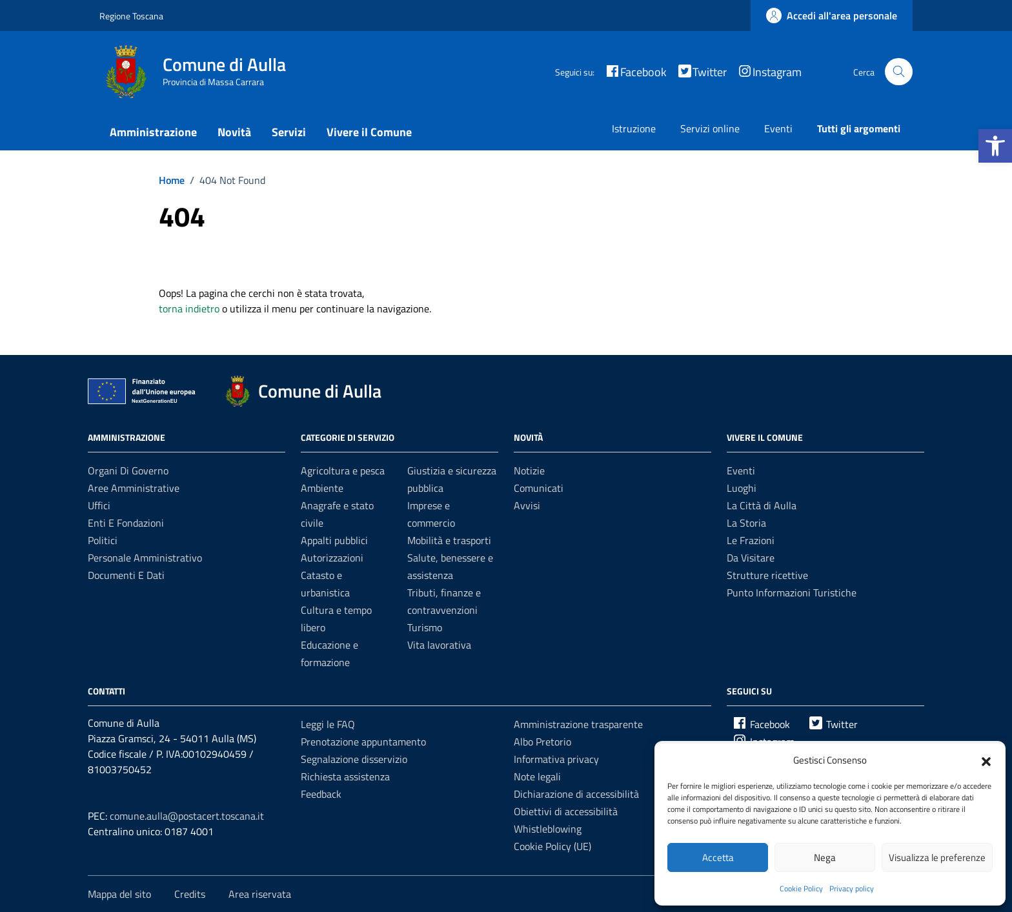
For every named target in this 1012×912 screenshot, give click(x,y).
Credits (189, 894)
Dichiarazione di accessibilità (576, 794)
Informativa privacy (556, 759)
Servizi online (710, 128)
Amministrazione (153, 132)
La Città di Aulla (761, 505)
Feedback (321, 794)
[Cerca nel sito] (899, 72)
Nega (825, 857)
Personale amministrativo (145, 557)
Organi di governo (128, 470)
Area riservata (259, 894)
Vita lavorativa (439, 645)
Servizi (289, 132)
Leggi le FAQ (328, 724)
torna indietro (189, 308)
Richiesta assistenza (345, 776)
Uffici (99, 505)
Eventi (778, 128)
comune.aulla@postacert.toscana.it (187, 816)
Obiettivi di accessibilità (566, 811)
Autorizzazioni (332, 557)
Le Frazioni (750, 540)
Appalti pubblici (334, 540)
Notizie (529, 470)
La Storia (746, 523)
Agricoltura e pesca (343, 470)
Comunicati (538, 488)
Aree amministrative (133, 488)
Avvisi (527, 505)
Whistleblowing (548, 828)
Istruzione (634, 128)
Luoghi (741, 488)
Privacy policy (851, 888)
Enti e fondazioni (126, 523)
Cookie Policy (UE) (552, 846)
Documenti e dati (126, 575)
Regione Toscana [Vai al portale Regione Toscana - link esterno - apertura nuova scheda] (131, 16)
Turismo (424, 627)
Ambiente (322, 488)
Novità (234, 132)
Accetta (718, 857)
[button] (995, 146)
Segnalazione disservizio (354, 759)
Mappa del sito (119, 894)
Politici (102, 540)
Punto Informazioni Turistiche (791, 592)
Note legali (537, 776)
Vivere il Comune (369, 132)
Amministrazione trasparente (578, 724)
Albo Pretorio (542, 741)
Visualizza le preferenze (937, 857)
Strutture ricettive (767, 575)
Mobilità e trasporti (449, 540)
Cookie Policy (801, 888)
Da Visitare (750, 557)
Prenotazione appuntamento (363, 741)
